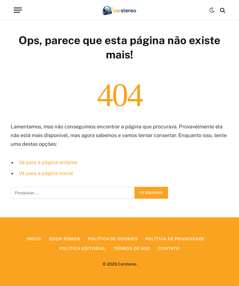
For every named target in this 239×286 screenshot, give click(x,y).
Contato (168, 248)
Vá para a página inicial (46, 173)
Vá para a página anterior (48, 162)
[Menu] (18, 10)
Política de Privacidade (174, 239)
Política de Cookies (113, 239)
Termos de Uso (132, 248)
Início (34, 239)
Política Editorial (82, 248)
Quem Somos (64, 239)
